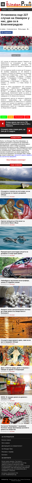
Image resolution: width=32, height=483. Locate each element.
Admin (3, 29)
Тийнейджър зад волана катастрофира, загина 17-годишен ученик (15, 281)
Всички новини (6, 440)
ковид (27, 117)
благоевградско (19, 117)
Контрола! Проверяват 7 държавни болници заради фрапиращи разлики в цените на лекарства (15, 427)
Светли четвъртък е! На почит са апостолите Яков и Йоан (13, 222)
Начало (4, 9)
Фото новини (6, 443)
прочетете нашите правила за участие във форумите (16, 155)
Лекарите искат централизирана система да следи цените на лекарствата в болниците (15, 311)
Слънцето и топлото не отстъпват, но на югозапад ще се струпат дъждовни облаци (15, 193)
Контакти (4, 454)
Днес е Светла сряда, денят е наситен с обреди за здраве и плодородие (15, 368)
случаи (10, 117)
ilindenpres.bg (5, 479)
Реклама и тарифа (7, 452)
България (11, 9)
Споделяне (6, 32)
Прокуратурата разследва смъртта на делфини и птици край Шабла (14, 252)
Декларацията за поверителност (12, 446)
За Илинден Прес (7, 449)
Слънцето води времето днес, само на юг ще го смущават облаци (16, 341)
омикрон (3, 117)
